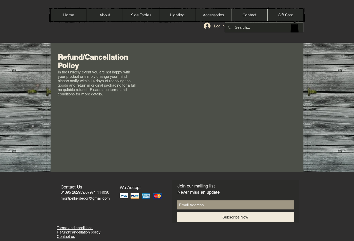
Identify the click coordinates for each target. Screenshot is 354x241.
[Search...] (263, 27)
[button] (294, 27)
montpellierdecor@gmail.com (85, 198)
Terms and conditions (75, 227)
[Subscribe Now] (235, 217)
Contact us (66, 236)
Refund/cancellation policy (79, 232)
